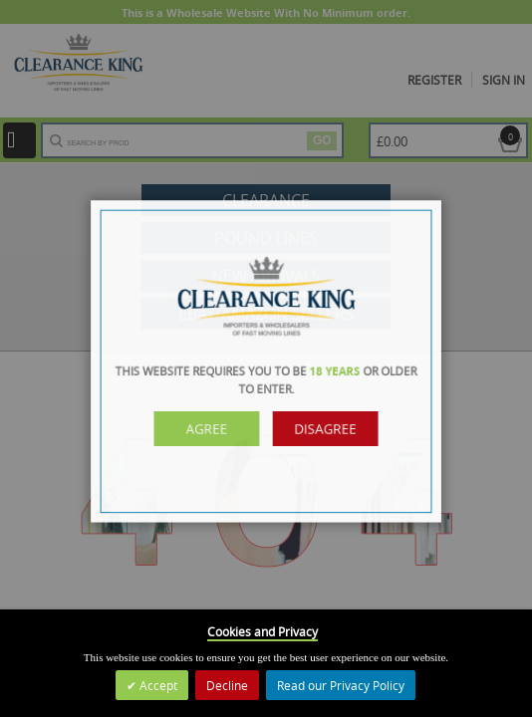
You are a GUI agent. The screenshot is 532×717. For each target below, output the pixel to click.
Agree (212, 426)
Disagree (319, 426)
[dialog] (266, 358)
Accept (156, 685)
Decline (227, 685)
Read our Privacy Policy (340, 685)
